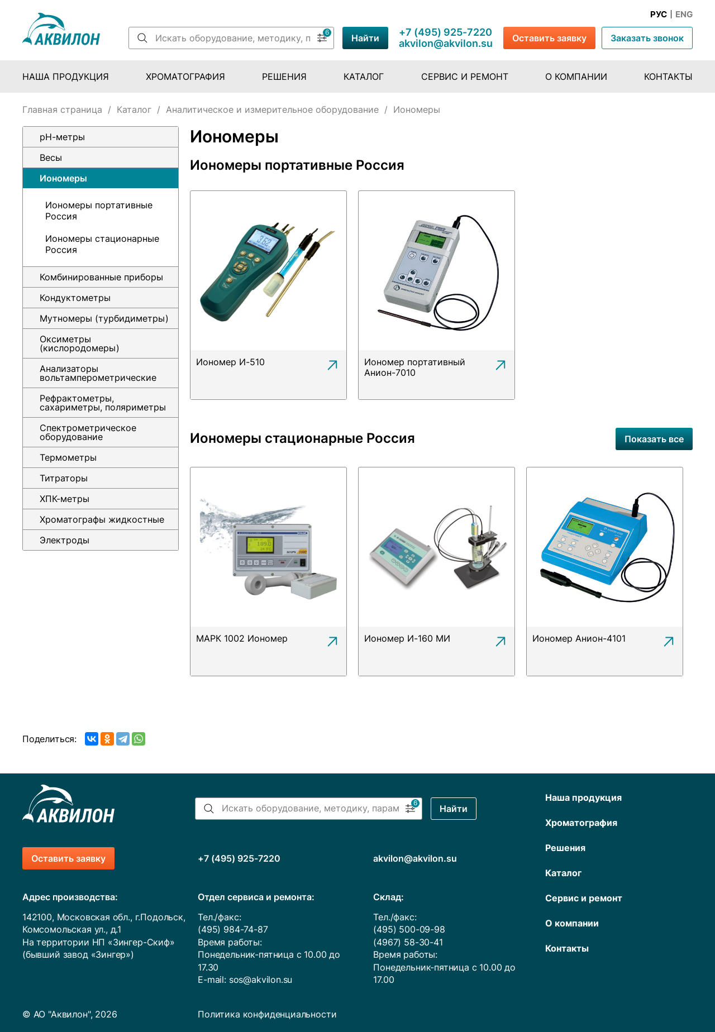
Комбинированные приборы (101, 277)
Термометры (68, 457)
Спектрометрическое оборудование (88, 432)
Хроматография (185, 76)
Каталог (364, 76)
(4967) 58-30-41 (407, 942)
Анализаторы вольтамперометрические (98, 373)
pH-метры (62, 136)
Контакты (668, 76)
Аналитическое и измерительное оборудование (272, 109)
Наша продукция (65, 76)
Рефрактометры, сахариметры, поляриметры (103, 403)
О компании (576, 76)
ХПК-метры (64, 498)
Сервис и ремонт (464, 76)
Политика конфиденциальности (267, 1014)
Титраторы (64, 478)
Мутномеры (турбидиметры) (104, 318)
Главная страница (62, 109)
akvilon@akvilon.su (446, 44)
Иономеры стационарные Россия (102, 244)
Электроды (64, 540)
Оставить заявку (549, 38)
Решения (284, 76)
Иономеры (63, 178)
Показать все (654, 439)
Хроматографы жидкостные (102, 519)
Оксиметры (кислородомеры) (80, 343)
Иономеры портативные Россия (98, 210)
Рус (658, 14)
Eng (684, 14)
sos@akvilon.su (261, 979)
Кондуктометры (75, 297)
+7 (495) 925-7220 (445, 32)
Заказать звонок (647, 38)
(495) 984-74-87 (233, 929)
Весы (51, 157)
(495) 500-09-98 (409, 929)
